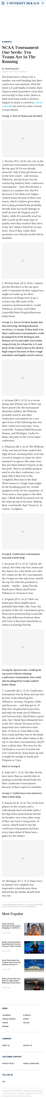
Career (5, 1023)
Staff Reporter (12, 68)
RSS (3, 1082)
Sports (26, 1019)
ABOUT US (6, 1045)
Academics (6, 1015)
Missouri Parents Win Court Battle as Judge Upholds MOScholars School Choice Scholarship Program (11, 981)
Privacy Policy (25, 1096)
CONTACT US (27, 1045)
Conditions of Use (11, 1096)
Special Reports (9, 1019)
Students (7, 42)
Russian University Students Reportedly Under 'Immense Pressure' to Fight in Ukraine (11, 944)
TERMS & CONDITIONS (31, 1063)
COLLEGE (26, 1023)
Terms (40, 1093)
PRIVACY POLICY (8, 1063)
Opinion (5, 1026)
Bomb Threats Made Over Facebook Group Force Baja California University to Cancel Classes (11, 962)
